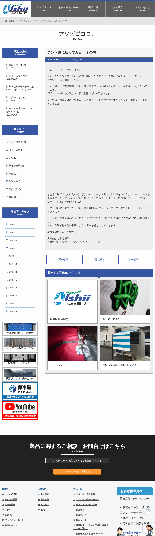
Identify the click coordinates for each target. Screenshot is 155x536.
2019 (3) (12, 241)
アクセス (45, 467)
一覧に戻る (99, 259)
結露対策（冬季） (15, 65)
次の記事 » (134, 259)
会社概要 (45, 457)
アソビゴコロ (65, 59)
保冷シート (81, 482)
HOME (11, 21)
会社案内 (42, 451)
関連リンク (10, 477)
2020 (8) (12, 235)
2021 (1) (12, 228)
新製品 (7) (13, 156)
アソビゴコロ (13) (17, 130)
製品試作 (77, 59)
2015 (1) (12, 268)
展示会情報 (10, 467)
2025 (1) (12, 202)
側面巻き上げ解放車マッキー (89, 496)
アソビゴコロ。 (26, 21)
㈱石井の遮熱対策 (15, 75)
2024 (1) (12, 209)
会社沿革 (45, 462)
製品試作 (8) (14, 170)
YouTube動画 (11, 462)
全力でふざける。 (15, 94)
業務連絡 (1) (14, 163)
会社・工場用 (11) (17, 137)
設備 (43, 472)
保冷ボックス (82, 472)
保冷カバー (81, 477)
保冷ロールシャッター (86, 467)
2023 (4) (12, 215)
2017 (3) (12, 255)
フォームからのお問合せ (77, 433)
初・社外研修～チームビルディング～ (19, 84)
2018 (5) (12, 248)
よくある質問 (11, 457)
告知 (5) (12, 143)
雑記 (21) (12, 176)
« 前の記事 (63, 259)
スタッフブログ (12, 472)
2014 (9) (12, 274)
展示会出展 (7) (15, 150)
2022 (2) (12, 222)
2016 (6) (12, 261)
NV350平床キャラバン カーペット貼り (19, 103)
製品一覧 (77, 451)
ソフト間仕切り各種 (85, 457)
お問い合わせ (11, 487)
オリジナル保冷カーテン (87, 462)
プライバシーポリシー (15, 482)
